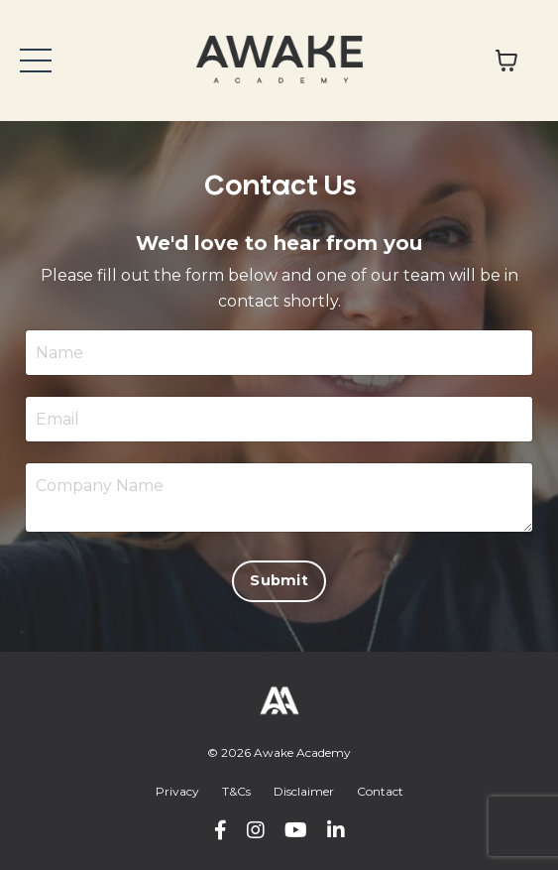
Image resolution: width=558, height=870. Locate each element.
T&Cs (236, 791)
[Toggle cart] (506, 60)
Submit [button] (279, 580)
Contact (380, 791)
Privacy (177, 791)
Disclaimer (304, 791)
